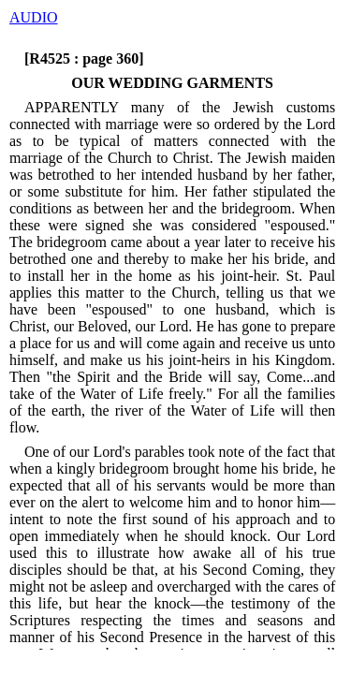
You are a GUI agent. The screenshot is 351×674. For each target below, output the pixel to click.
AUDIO (33, 17)
